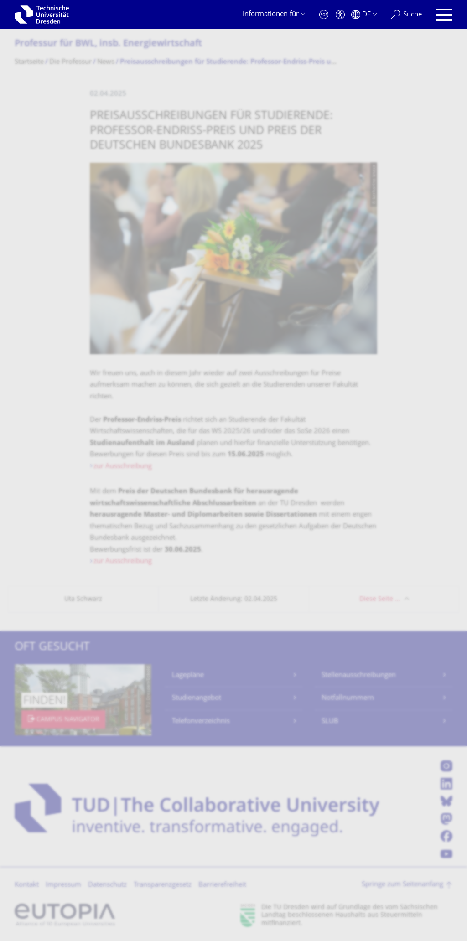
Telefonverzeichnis (201, 721)
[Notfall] (324, 14)
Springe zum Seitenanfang (402, 884)
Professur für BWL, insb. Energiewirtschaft (108, 44)
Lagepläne (188, 675)
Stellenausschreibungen (359, 675)
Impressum (63, 885)
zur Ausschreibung (122, 466)
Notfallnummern (348, 698)
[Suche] (406, 15)
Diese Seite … (379, 599)
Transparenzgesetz (163, 885)
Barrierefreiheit (222, 885)
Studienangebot (196, 698)
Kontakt (27, 885)
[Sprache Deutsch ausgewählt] (364, 15)
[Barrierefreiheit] (340, 14)
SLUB (330, 721)
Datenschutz (107, 885)
